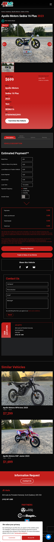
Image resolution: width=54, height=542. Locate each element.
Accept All (31, 538)
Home (3, 12)
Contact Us (27, 481)
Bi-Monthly (25, 190)
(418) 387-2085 (19, 335)
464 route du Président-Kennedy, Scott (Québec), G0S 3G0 (22, 495)
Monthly (24, 193)
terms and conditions (34, 311)
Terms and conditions (20, 533)
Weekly (24, 188)
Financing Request (27, 249)
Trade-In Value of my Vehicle (27, 255)
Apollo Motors (16, 12)
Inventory (8, 12)
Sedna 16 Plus (25, 12)
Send (10, 315)
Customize (12, 538)
